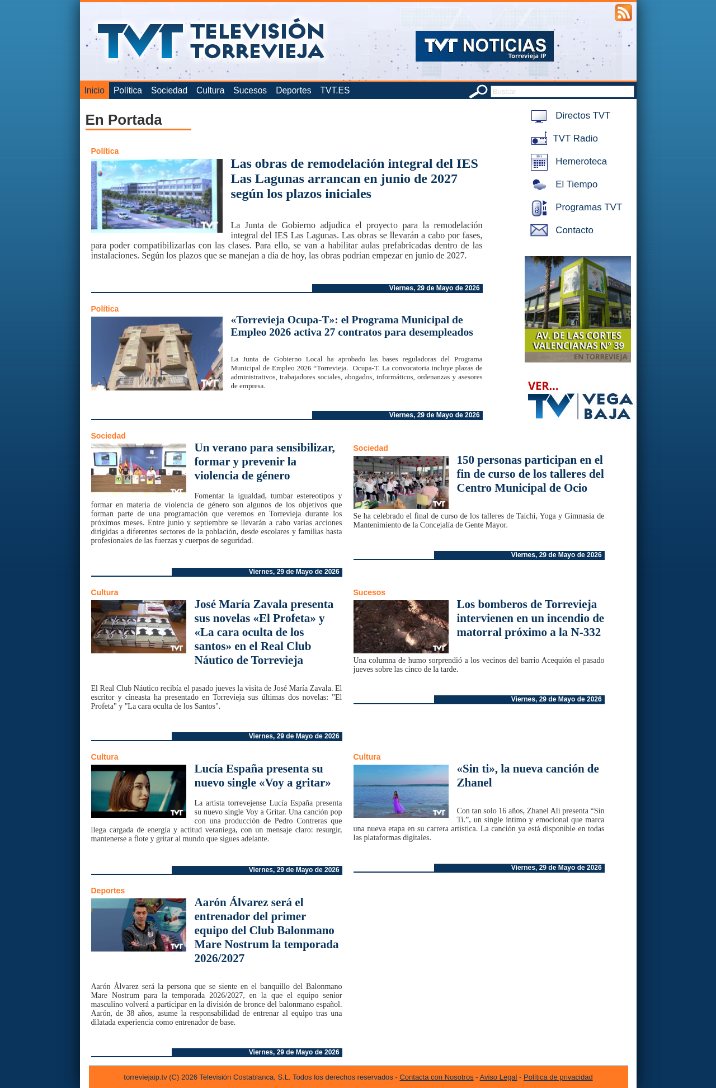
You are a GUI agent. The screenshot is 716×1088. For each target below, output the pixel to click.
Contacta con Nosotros (436, 1077)
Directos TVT (568, 115)
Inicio (94, 90)
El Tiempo (562, 184)
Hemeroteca (566, 161)
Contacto (559, 230)
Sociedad (169, 90)
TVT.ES (335, 90)
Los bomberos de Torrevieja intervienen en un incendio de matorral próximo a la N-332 (531, 618)
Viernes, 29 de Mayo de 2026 (434, 288)
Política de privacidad (558, 1077)
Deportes (293, 90)
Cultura (210, 90)
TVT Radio (562, 138)
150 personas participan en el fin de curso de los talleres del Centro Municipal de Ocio (530, 473)
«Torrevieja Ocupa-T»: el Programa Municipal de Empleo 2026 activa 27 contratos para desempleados (352, 326)
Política (128, 90)
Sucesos (250, 90)
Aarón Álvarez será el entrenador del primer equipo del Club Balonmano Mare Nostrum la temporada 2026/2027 (267, 930)
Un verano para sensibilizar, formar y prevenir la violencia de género (265, 461)
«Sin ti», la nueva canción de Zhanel (528, 775)
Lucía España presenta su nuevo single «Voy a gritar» (263, 775)
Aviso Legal (498, 1077)
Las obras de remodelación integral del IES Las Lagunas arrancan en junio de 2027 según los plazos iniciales (354, 178)
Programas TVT (574, 207)
